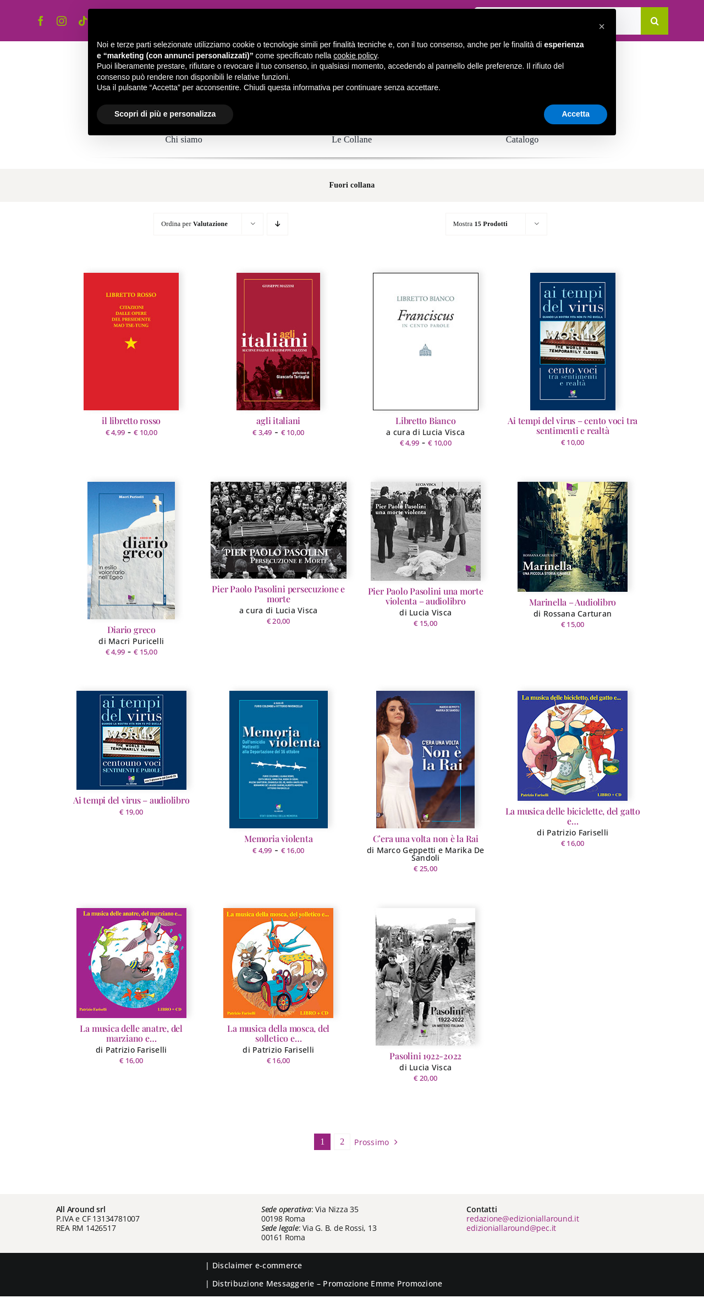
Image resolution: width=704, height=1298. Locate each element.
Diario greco (131, 629)
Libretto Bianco (425, 420)
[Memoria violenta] (278, 759)
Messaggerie (290, 1283)
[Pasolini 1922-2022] (425, 977)
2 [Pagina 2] (342, 1141)
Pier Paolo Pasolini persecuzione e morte (278, 593)
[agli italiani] (278, 341)
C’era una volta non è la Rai (426, 838)
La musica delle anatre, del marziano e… (131, 1033)
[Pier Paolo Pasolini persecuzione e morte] (279, 530)
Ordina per (194, 224)
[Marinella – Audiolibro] (573, 537)
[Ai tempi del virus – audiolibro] (131, 740)
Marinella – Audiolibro (572, 602)
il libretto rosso (131, 420)
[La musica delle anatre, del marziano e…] (131, 963)
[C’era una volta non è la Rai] (425, 759)
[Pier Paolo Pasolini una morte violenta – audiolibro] (426, 531)
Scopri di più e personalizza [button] (165, 113)
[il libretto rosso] (131, 341)
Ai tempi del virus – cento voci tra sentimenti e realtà (572, 425)
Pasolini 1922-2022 (425, 1056)
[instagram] (62, 21)
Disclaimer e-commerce (257, 1265)
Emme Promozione (406, 1283)
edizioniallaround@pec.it (511, 1228)
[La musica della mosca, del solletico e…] (278, 963)
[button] (601, 26)
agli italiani (278, 420)
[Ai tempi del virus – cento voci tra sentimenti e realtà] (572, 341)
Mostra (480, 224)
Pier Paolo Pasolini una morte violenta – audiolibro (425, 596)
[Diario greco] (131, 550)
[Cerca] (654, 21)
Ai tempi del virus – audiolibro (131, 800)
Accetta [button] (576, 113)
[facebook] (41, 21)
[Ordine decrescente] (277, 224)
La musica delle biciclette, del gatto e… (572, 816)
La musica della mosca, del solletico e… (278, 1033)
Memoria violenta (278, 838)
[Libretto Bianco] (426, 341)
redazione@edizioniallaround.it (522, 1218)
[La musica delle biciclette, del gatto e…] (573, 746)
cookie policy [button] (355, 55)
